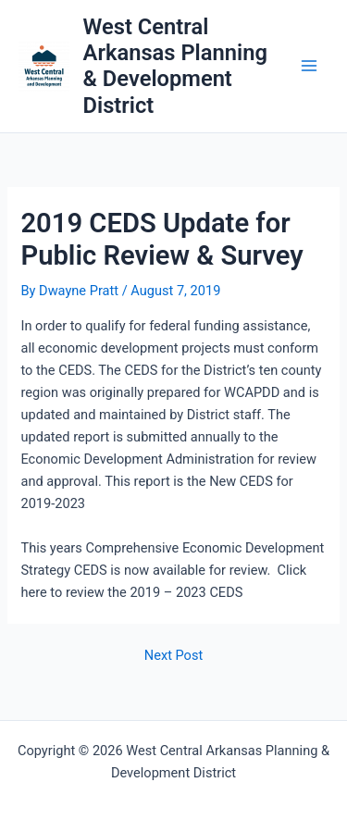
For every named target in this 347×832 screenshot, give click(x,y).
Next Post (173, 656)
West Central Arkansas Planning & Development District (175, 66)
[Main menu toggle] (309, 66)
